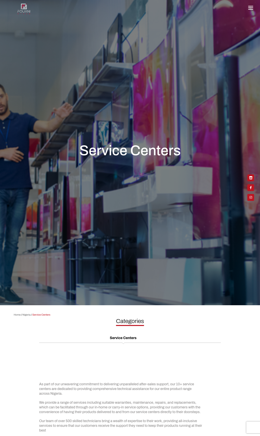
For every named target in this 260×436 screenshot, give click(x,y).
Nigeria (27, 314)
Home (17, 314)
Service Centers (123, 338)
